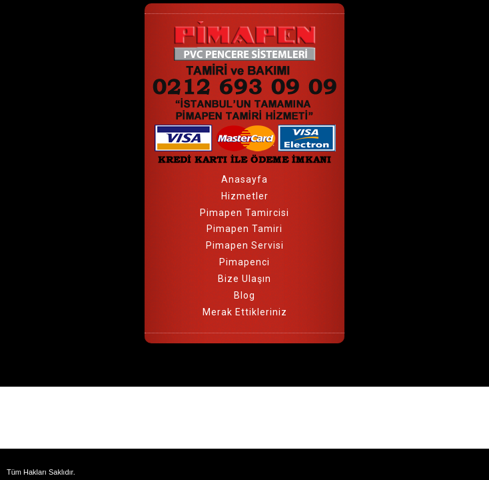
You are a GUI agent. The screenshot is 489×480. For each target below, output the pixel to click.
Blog (244, 295)
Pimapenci (244, 262)
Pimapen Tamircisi (244, 212)
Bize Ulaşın (244, 278)
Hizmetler (244, 196)
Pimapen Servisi (245, 245)
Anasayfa (244, 179)
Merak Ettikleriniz (245, 312)
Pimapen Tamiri (244, 228)
